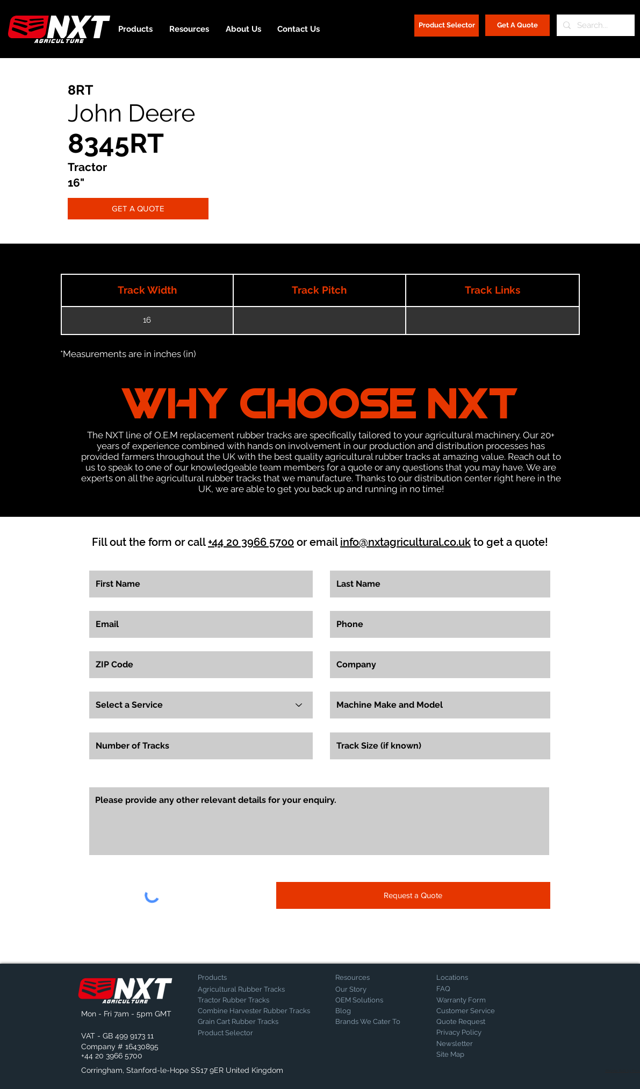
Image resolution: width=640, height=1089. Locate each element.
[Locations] (464, 977)
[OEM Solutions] (363, 1000)
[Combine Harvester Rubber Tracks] (254, 1011)
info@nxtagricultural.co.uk (405, 542)
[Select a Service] (201, 705)
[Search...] (594, 25)
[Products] (235, 977)
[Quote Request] (474, 1021)
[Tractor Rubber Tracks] (235, 1000)
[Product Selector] (446, 26)
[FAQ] (474, 989)
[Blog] (362, 1011)
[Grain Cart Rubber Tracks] (241, 1021)
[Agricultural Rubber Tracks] (241, 989)
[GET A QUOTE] (138, 208)
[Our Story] (363, 989)
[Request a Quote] (413, 895)
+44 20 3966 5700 (251, 542)
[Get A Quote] (517, 25)
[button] (109, 1014)
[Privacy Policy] (463, 1032)
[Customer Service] (474, 1011)
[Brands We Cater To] (367, 1021)
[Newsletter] (463, 1043)
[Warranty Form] (463, 1000)
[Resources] (373, 977)
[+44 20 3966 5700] (111, 1056)
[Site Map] (463, 1054)
